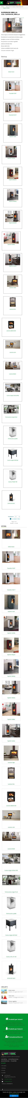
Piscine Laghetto (13, 1001)
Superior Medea (12, 223)
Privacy (3, 1070)
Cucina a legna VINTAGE (12, 460)
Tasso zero (11, 995)
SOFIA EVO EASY (11, 503)
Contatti (3, 1072)
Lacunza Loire (13, 352)
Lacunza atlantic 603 (11, 330)
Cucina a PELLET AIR (12, 481)
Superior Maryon (13, 179)
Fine (19, 518)
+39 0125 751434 (8, 1079)
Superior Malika (11, 244)
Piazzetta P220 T (12, 115)
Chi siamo (4, 1065)
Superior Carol (12, 136)
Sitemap (4, 1068)
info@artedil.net (8, 1081)
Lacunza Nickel (12, 374)
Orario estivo (12, 990)
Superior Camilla (11, 158)
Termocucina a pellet (12, 438)
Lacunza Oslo (13, 309)
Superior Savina (12, 266)
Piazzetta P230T (12, 93)
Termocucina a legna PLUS (11, 417)
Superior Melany (13, 201)
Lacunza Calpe (12, 287)
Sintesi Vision (11, 71)
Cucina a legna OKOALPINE (13, 395)
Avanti (15, 518)
